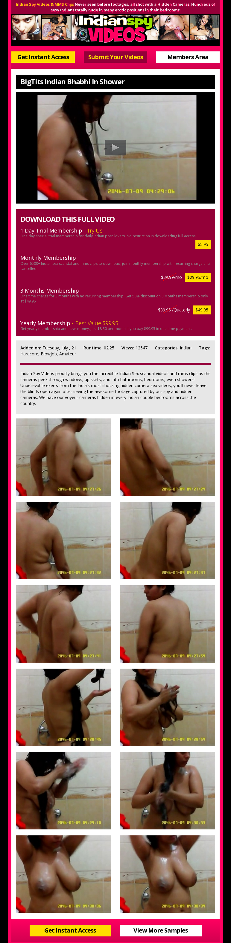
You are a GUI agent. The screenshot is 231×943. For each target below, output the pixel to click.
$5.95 (203, 244)
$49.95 (201, 310)
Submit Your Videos (115, 57)
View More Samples (160, 930)
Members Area (188, 57)
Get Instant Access (43, 57)
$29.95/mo (197, 277)
